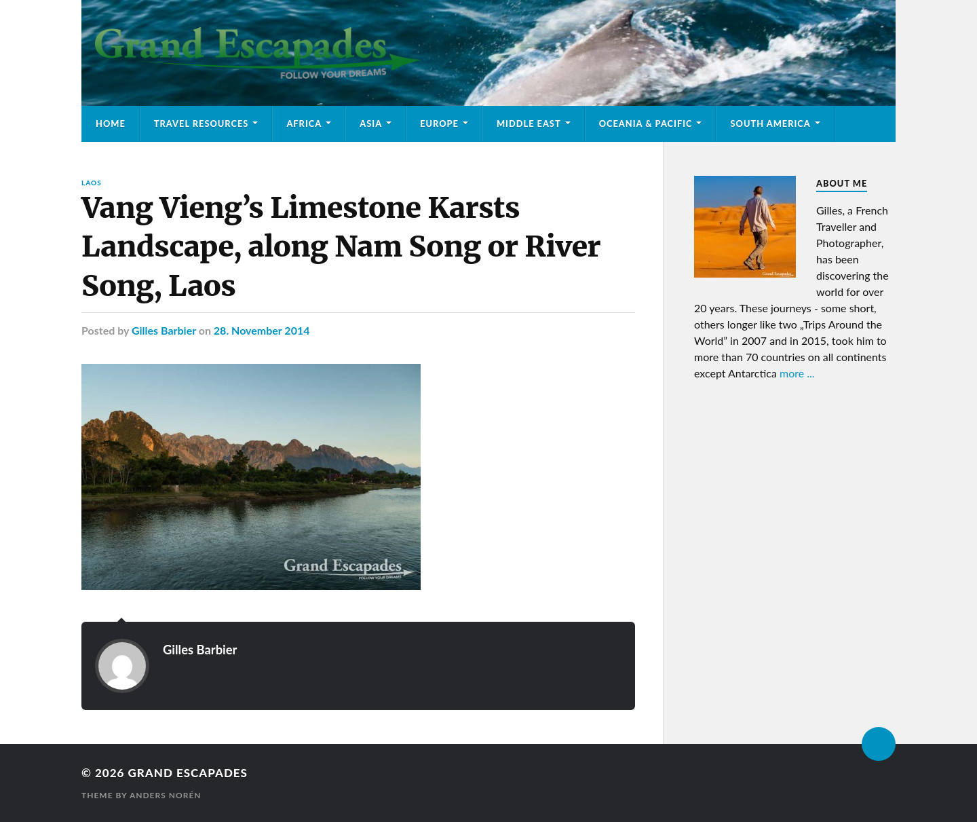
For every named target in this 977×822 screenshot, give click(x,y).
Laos (91, 183)
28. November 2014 (262, 330)
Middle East (529, 123)
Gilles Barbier (164, 330)
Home (111, 123)
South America (770, 123)
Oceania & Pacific (646, 123)
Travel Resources (201, 123)
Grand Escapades (187, 773)
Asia (371, 123)
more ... (797, 373)
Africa (304, 123)
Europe (439, 123)
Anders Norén (166, 795)
